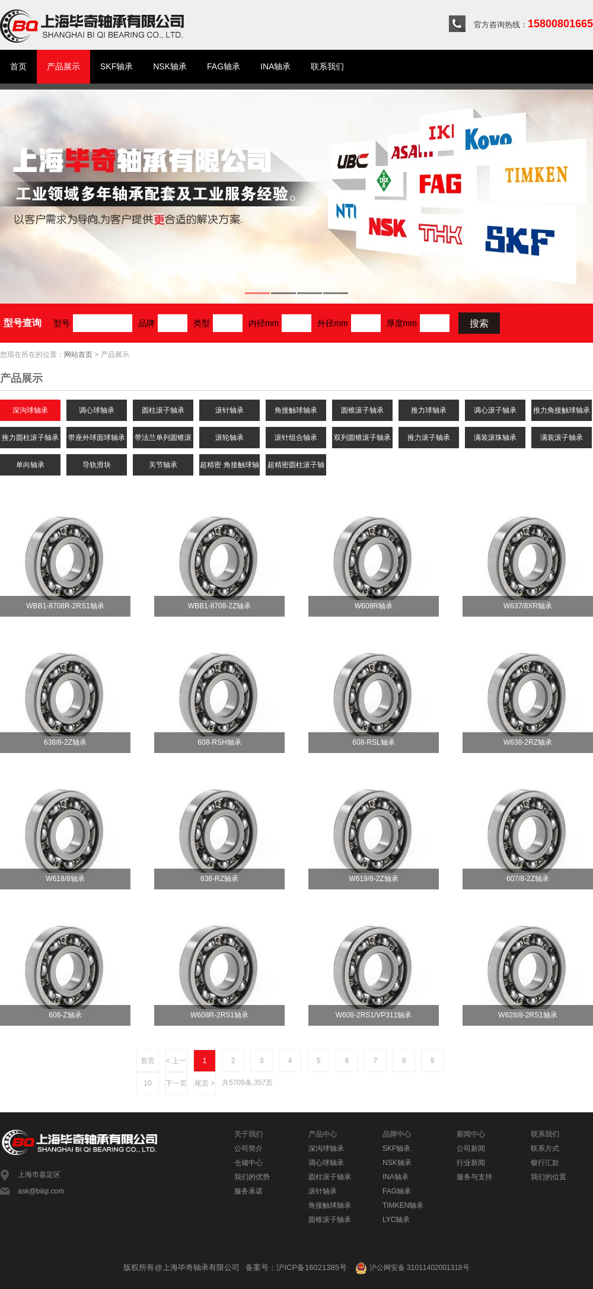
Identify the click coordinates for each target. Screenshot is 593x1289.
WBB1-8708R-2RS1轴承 (65, 606)
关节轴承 (163, 465)
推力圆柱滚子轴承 (30, 437)
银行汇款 (545, 1163)
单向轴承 (30, 465)
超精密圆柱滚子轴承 (295, 468)
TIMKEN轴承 (402, 1205)
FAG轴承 (223, 66)
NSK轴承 (170, 66)
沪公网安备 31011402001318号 (412, 1268)
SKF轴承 (116, 66)
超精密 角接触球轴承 (229, 468)
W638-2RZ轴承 (527, 742)
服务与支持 (474, 1177)
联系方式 (545, 1148)
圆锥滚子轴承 (362, 410)
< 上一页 (176, 1064)
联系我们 (327, 66)
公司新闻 (471, 1148)
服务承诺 (248, 1191)
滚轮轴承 (229, 437)
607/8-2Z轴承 (527, 879)
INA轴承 (275, 66)
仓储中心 (248, 1163)
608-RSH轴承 (219, 742)
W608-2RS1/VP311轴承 (374, 1015)
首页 (18, 66)
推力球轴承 (429, 410)
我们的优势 (252, 1177)
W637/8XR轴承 (527, 606)
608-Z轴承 (65, 1015)
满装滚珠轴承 (495, 437)
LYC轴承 (396, 1219)
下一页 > (176, 1087)
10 (147, 1083)
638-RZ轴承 (219, 879)
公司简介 (248, 1148)
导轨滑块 (96, 465)
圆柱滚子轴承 (163, 410)
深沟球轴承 (30, 410)
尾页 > (205, 1083)
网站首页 (78, 354)
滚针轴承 (229, 410)
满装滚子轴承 (561, 437)
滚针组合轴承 (296, 437)
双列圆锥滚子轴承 (362, 437)
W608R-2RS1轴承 (219, 1015)
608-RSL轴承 (373, 742)
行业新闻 (471, 1163)
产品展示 (63, 66)
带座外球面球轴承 (96, 437)
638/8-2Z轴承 (65, 742)
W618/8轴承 (65, 879)
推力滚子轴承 (428, 437)
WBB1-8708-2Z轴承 (219, 606)
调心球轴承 (96, 410)
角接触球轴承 (296, 410)
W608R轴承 (374, 606)
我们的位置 (548, 1177)
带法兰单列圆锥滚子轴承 (163, 440)
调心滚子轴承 (495, 410)
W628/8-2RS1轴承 (527, 1015)
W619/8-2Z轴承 (373, 879)
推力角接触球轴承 (561, 410)
